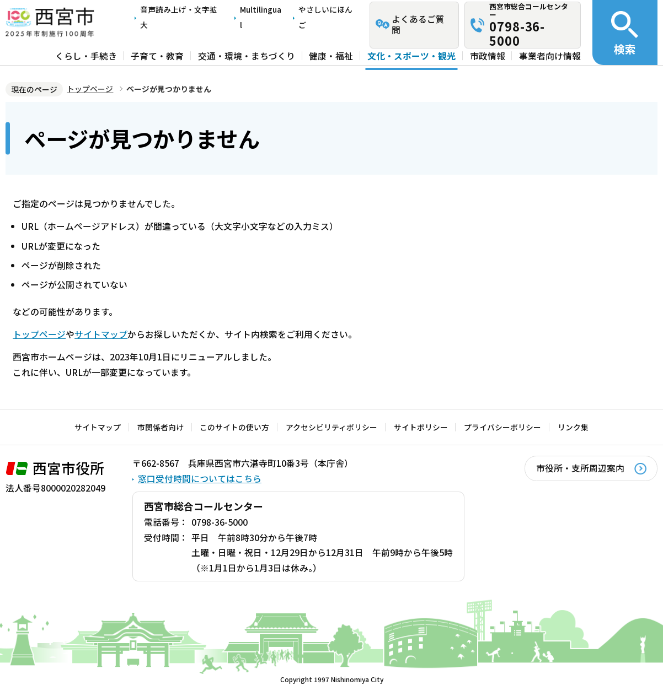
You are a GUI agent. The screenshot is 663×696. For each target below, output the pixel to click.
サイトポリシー (421, 427)
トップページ (90, 88)
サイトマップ (100, 334)
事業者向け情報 (550, 56)
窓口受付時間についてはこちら (199, 478)
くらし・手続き (86, 56)
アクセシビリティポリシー (331, 427)
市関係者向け (160, 427)
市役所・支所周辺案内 (580, 468)
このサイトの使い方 (234, 427)
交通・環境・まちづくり (246, 56)
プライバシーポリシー (502, 427)
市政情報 (487, 56)
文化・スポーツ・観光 (411, 56)
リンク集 (573, 427)
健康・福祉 (331, 56)
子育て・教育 (157, 56)
